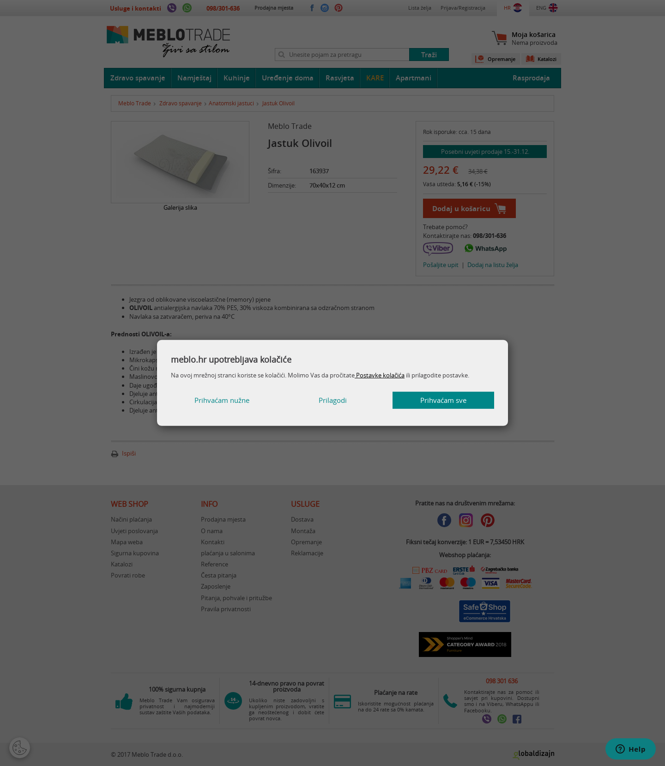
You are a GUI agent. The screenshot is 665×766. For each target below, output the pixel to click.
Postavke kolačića (380, 375)
